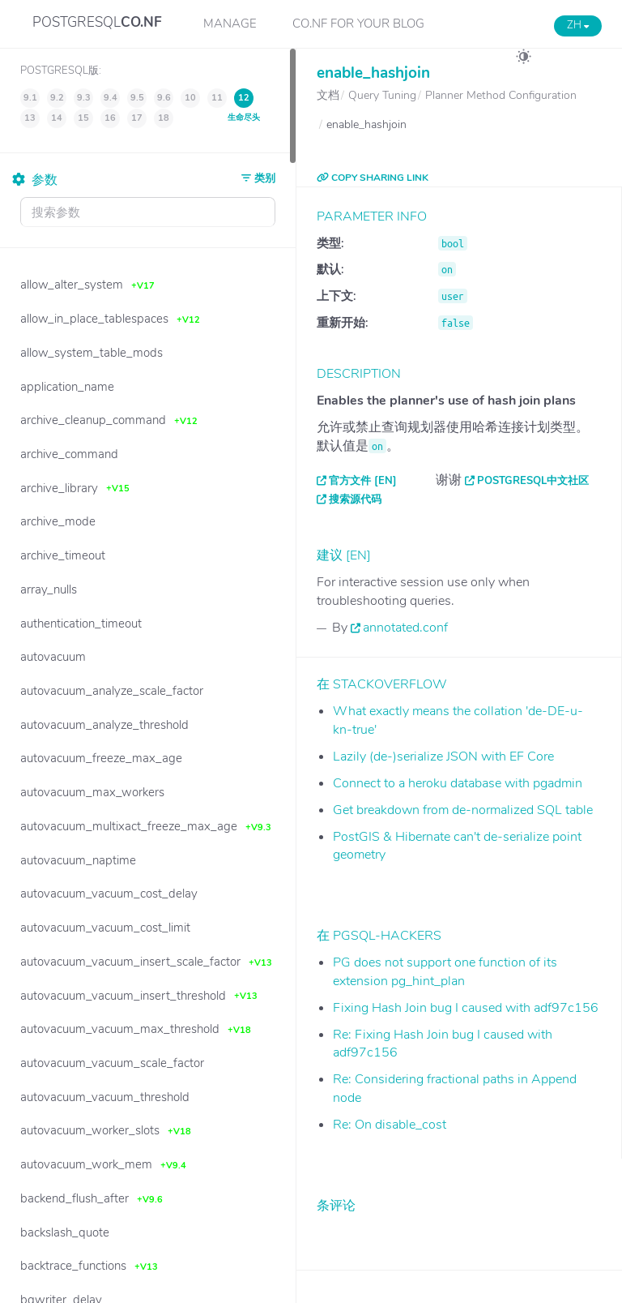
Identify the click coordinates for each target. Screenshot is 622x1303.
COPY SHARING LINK (372, 177)
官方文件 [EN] (363, 481)
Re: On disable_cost (389, 1125)
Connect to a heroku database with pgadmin (457, 783)
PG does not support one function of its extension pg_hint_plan (445, 972)
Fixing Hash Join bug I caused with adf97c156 (466, 1008)
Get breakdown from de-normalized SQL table (463, 810)
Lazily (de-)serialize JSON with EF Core (443, 756)
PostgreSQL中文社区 (533, 481)
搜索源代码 (355, 499)
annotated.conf (405, 627)
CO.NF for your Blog (358, 23)
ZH (578, 25)
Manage (230, 23)
